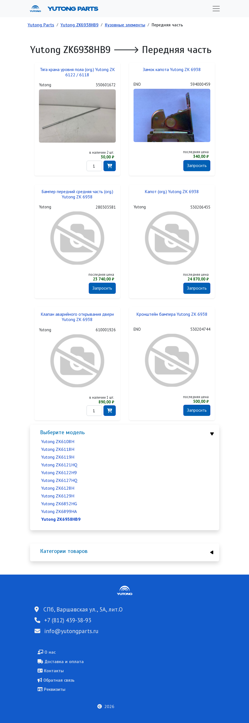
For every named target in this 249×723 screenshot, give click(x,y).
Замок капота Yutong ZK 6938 (172, 69)
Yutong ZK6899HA (59, 511)
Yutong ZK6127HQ (59, 480)
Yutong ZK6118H (57, 449)
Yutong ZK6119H (57, 457)
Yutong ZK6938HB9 (79, 25)
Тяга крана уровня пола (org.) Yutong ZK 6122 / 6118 (77, 72)
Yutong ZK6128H (57, 488)
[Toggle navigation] (216, 8)
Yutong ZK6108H (57, 441)
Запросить (197, 165)
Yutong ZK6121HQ (59, 464)
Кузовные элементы (125, 25)
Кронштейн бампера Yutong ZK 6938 (172, 314)
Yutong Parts (72, 8)
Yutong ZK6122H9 (59, 472)
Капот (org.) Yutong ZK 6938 (172, 191)
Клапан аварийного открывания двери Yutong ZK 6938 (77, 317)
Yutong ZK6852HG (59, 503)
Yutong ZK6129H (57, 496)
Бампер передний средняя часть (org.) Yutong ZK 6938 (77, 194)
